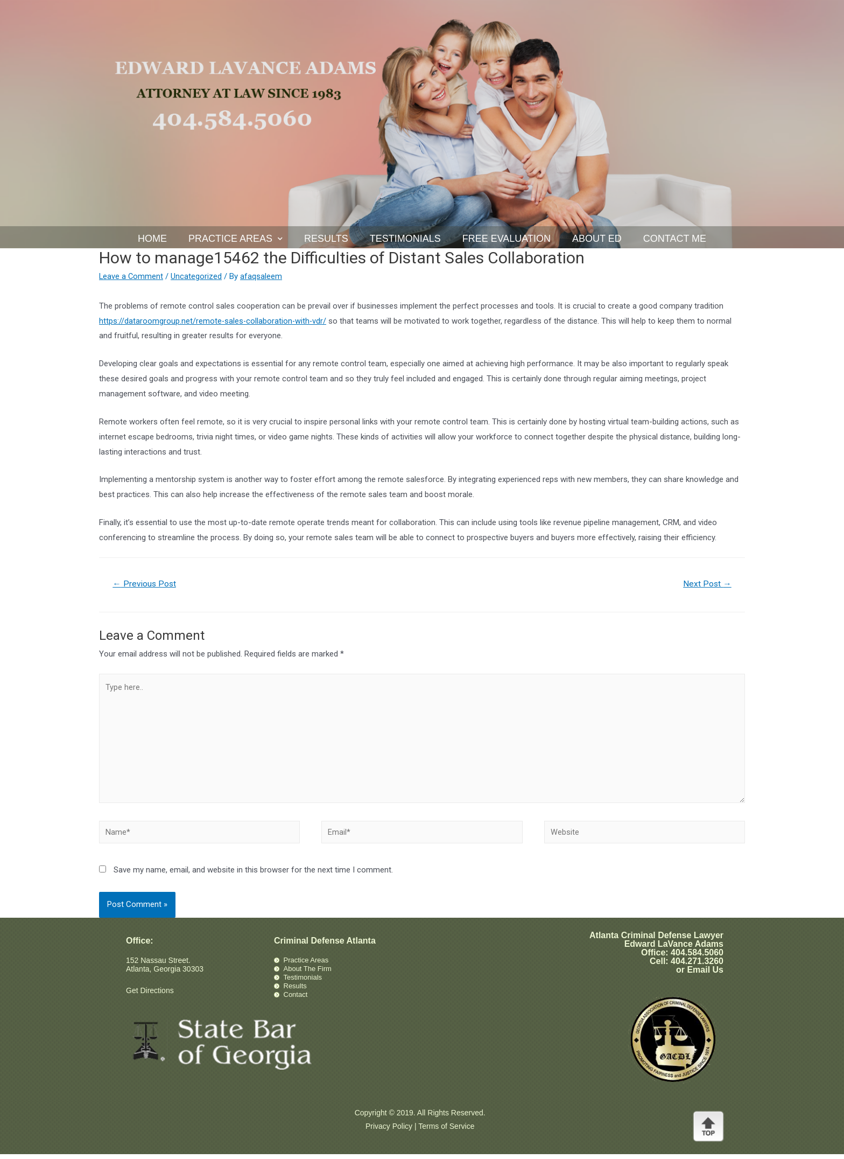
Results (326, 238)
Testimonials (405, 238)
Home (152, 238)
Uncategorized (197, 276)
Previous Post (145, 584)
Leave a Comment (131, 276)
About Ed (597, 238)
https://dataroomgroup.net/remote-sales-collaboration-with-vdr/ (213, 321)
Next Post (706, 584)
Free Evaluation (506, 238)
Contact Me (674, 238)
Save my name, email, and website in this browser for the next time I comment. (253, 874)
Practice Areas (235, 239)
